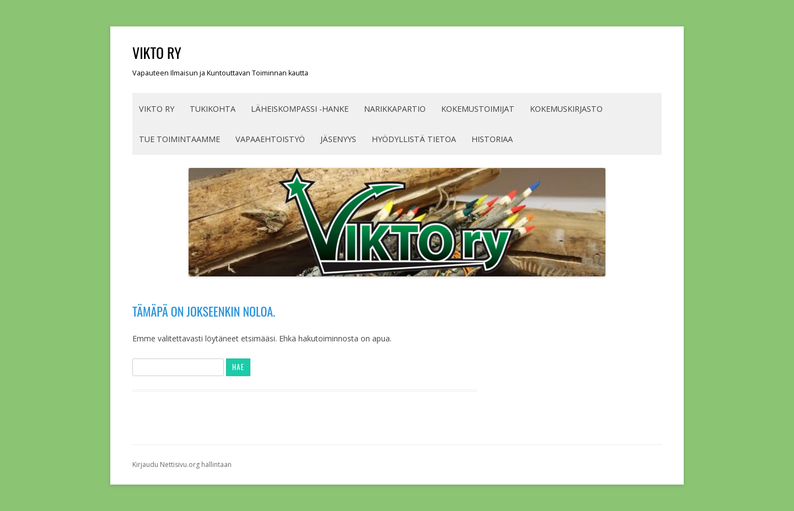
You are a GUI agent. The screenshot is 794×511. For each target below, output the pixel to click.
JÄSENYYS (338, 139)
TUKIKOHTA (212, 109)
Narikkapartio (395, 109)
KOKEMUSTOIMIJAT (477, 109)
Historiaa (492, 139)
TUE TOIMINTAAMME (179, 139)
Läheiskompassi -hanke (299, 109)
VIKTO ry (156, 52)
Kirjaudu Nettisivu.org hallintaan (182, 464)
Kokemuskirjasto (566, 109)
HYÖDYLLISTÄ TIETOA (414, 139)
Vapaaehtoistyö (270, 139)
